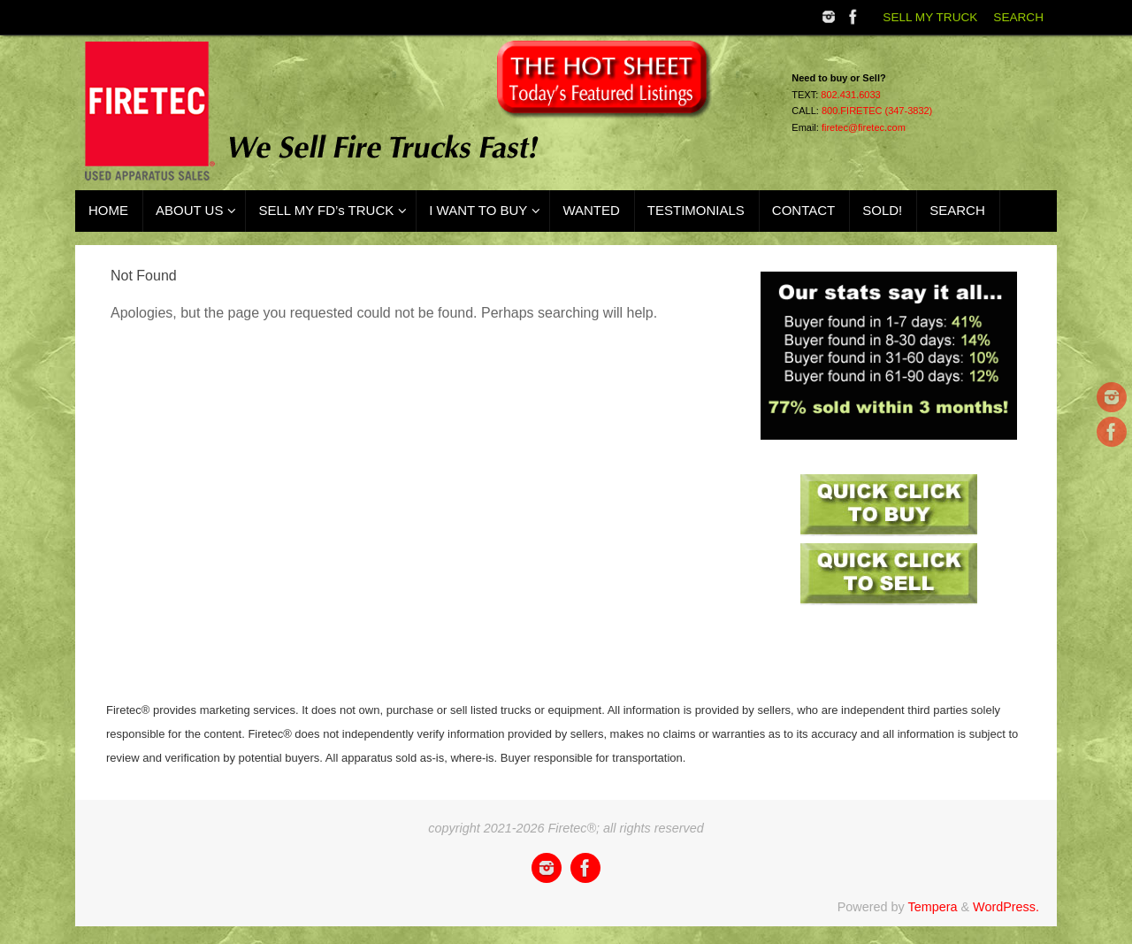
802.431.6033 (850, 94)
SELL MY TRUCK (930, 17)
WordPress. (1006, 907)
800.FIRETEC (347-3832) (877, 110)
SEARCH (1018, 17)
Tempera (932, 907)
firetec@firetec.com (864, 127)
